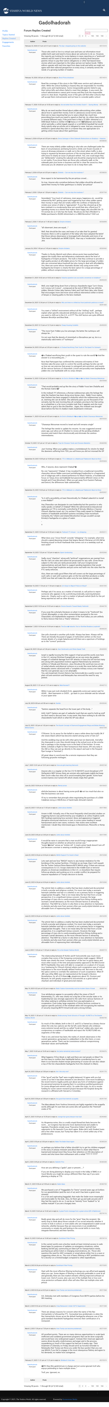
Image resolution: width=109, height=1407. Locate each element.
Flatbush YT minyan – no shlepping (74, 537)
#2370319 (103, 1365)
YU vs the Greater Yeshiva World (68, 955)
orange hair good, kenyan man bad (70, 1122)
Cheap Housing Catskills (69, 330)
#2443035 (103, 654)
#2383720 (103, 1189)
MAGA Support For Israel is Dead (67, 860)
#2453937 (103, 497)
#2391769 (103, 1104)
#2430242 (103, 708)
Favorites (6, 46)
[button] (84, 2)
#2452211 (103, 537)
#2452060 (103, 557)
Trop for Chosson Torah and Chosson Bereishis (74, 448)
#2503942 (103, 253)
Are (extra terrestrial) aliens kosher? (69, 1056)
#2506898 (103, 227)
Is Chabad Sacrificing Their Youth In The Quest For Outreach (80, 352)
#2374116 (103, 1218)
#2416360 (103, 887)
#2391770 (103, 1076)
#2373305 (103, 1270)
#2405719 (103, 955)
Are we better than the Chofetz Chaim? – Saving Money (79, 110)
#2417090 (103, 840)
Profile (5, 31)
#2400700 (103, 1023)
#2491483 (103, 310)
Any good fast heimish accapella (67, 1104)
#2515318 (103, 51)
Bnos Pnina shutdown (66, 82)
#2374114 (103, 1243)
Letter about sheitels (65, 812)
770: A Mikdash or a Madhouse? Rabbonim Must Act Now (81, 464)
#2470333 (103, 424)
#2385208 (103, 1167)
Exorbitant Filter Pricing (67, 1243)
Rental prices (62, 790)
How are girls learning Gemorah (67, 770)
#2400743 (103, 993)
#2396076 (103, 1056)
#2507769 (103, 197)
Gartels (58, 708)
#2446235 (103, 634)
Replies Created (9, 38)
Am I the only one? (62, 1076)
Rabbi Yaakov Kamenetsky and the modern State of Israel (75, 993)
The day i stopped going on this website (72, 51)
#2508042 (103, 146)
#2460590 (103, 448)
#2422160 (103, 770)
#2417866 (103, 812)
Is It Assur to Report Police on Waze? (74, 591)
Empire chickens (65, 227)
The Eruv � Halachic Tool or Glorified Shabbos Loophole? (80, 631)
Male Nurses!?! (65, 690)
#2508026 (103, 177)
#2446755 (103, 611)
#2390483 (103, 1122)
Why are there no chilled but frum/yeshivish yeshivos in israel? (82, 307)
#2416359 (103, 921)
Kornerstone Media (70, 1404)
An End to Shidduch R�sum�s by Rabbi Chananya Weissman (83, 383)
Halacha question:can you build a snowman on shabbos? (81, 283)
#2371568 (103, 1295)
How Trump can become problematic (69, 1295)
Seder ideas (61, 1189)
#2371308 (103, 1311)
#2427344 (103, 733)
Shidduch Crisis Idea (68, 1365)
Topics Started (8, 35)
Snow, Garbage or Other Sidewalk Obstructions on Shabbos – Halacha (81, 143)
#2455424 (103, 466)
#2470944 (103, 386)
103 (97, 41)
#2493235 (103, 285)
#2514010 (103, 82)
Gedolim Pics (59, 1167)
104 (102, 41)
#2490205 (103, 330)
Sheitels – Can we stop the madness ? (71, 177)
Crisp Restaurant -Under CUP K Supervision (70, 1311)
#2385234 (103, 1146)
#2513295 (103, 110)
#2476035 (103, 354)
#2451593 (103, 591)
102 (92, 41)
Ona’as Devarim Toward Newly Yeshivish (75, 611)
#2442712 (103, 690)
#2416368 (103, 860)
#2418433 (103, 790)
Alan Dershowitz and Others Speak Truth (71, 654)
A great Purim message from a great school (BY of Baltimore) (79, 1216)
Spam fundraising (66, 557)
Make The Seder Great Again (64, 1146)
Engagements (8, 42)
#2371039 (103, 1333)
